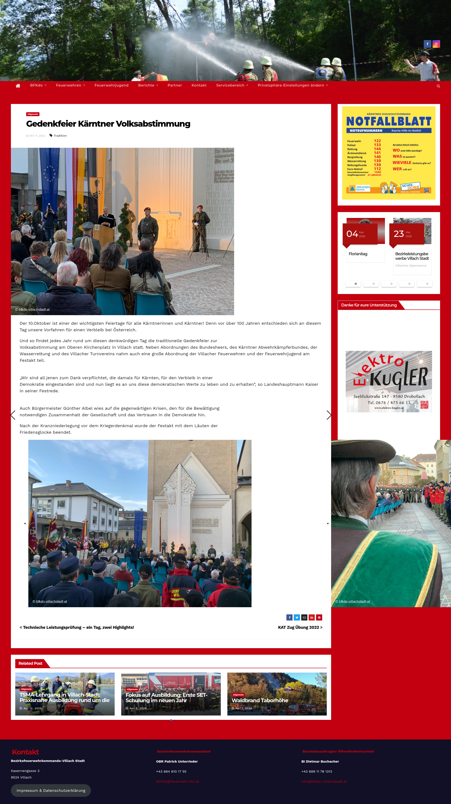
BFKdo (38, 85)
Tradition (60, 135)
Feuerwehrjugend (112, 85)
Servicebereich (232, 85)
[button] (438, 86)
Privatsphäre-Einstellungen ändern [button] (293, 85)
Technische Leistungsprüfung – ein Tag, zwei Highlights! (77, 627)
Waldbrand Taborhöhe (260, 700)
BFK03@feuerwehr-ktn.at (177, 781)
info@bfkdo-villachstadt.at (324, 781)
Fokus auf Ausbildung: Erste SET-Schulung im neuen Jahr (166, 698)
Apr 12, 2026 (33, 708)
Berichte (148, 85)
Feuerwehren (70, 85)
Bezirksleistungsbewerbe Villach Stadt (412, 256)
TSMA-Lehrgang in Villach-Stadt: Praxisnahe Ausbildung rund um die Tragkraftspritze (64, 700)
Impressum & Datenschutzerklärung (51, 790)
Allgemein (32, 114)
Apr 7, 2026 (244, 708)
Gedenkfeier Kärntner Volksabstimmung (108, 124)
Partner (175, 85)
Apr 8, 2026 (138, 708)
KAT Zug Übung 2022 (300, 627)
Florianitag (358, 254)
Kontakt (199, 85)
